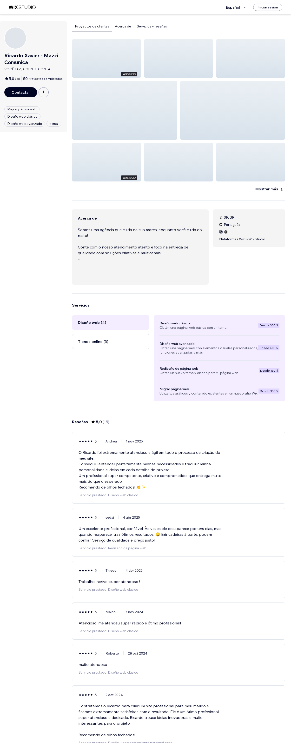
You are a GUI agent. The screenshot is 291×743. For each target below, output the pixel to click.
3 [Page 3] (187, 725)
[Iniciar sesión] (267, 7)
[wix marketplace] (22, 7)
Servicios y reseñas (152, 26)
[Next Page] (196, 725)
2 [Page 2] (179, 725)
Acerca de (123, 26)
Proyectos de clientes (92, 26)
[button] (106, 58)
